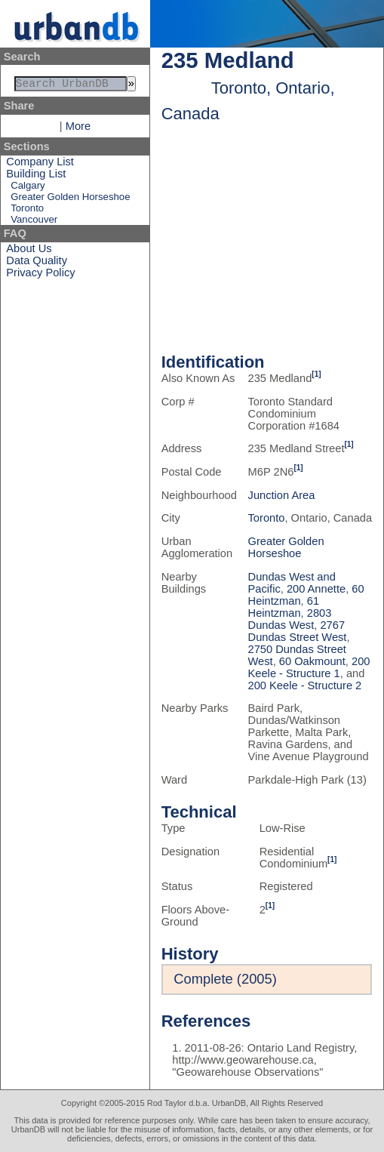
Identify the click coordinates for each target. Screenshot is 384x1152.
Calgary (28, 188)
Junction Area (281, 495)
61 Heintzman (284, 607)
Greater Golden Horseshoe (70, 199)
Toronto (27, 211)
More (78, 129)
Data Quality (36, 263)
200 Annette (316, 589)
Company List (40, 165)
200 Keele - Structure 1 (309, 667)
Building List (36, 177)
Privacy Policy (40, 276)
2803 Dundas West (290, 619)
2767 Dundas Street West (297, 631)
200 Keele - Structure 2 (305, 685)
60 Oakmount (312, 661)
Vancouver (34, 222)
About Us (28, 251)
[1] (316, 374)
